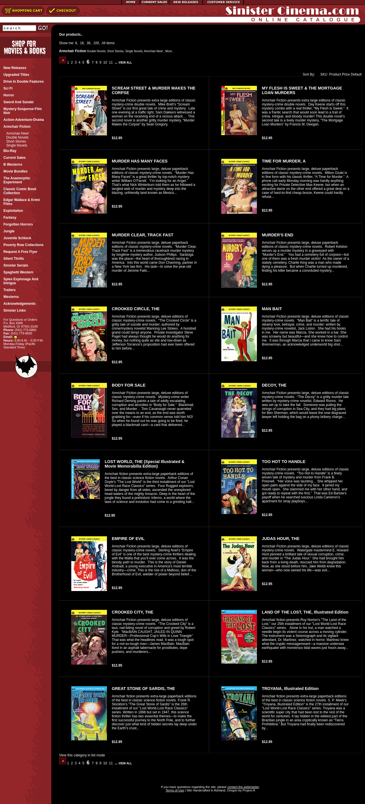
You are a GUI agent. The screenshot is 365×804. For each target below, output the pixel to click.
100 (96, 43)
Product (335, 74)
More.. (169, 51)
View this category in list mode (82, 755)
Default (356, 74)
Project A (248, 790)
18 (82, 43)
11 (111, 62)
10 (105, 62)
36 (88, 43)
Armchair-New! (17, 133)
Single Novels (16, 145)
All (104, 43)
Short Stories (16, 141)
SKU (322, 74)
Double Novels (17, 137)
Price (346, 74)
